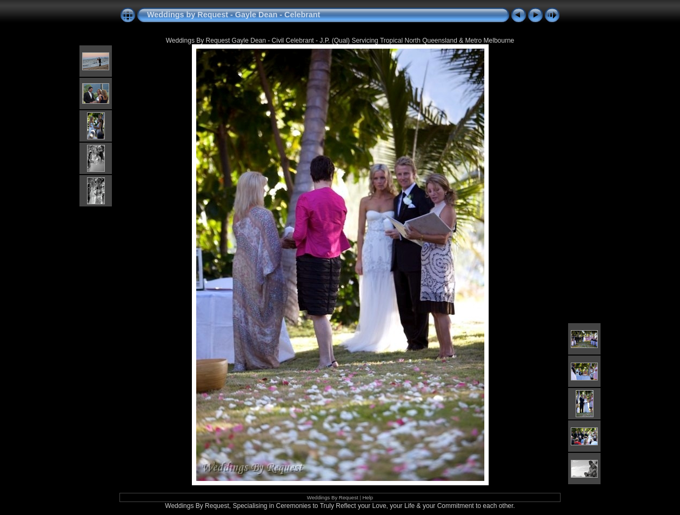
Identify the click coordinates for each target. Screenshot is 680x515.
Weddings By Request (332, 497)
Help (367, 497)
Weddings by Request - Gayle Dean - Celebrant (233, 14)
